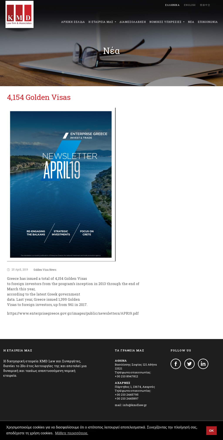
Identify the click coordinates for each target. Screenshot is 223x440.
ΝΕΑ (191, 22)
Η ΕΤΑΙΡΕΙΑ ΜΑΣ (101, 22)
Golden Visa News (45, 269)
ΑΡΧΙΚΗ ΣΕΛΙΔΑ (73, 22)
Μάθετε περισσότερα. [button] (71, 433)
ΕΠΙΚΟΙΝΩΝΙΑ (208, 22)
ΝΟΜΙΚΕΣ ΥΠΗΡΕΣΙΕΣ (165, 22)
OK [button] (211, 430)
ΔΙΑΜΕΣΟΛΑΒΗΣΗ (133, 22)
